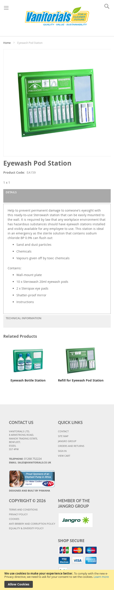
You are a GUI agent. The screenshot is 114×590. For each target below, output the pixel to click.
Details (11, 192)
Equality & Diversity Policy (26, 528)
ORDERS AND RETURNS (71, 446)
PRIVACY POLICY (18, 514)
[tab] (57, 196)
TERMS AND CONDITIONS (23, 509)
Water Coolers (36, 481)
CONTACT (63, 431)
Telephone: (25, 459)
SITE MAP (63, 436)
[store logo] (57, 17)
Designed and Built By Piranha (29, 490)
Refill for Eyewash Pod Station (80, 380)
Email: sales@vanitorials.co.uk (30, 462)
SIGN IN (62, 451)
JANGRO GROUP (67, 441)
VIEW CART (64, 455)
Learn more (101, 577)
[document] (57, 580)
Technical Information (23, 318)
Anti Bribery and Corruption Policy (32, 523)
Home (7, 42)
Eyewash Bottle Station (28, 380)
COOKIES (14, 518)
